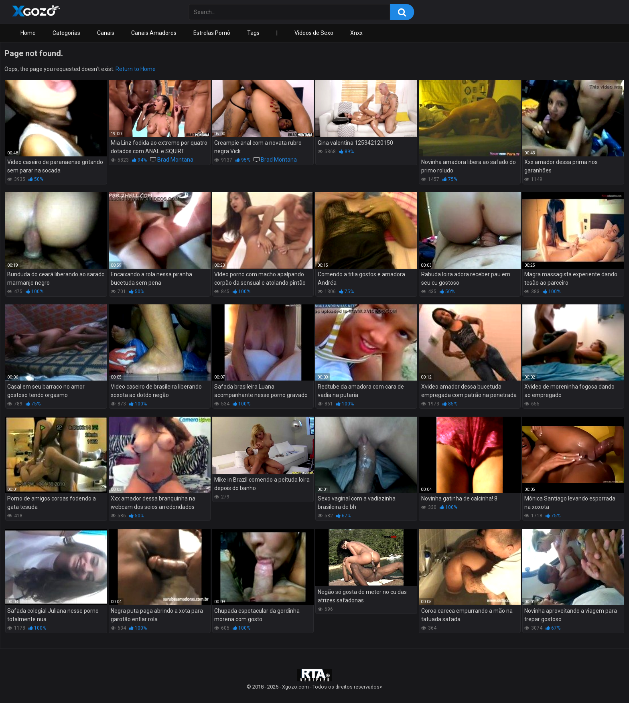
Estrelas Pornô (211, 33)
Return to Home (136, 69)
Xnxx (356, 33)
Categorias (66, 33)
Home (28, 33)
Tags (253, 33)
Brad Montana (175, 159)
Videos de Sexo (313, 33)
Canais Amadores (154, 33)
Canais (105, 33)
